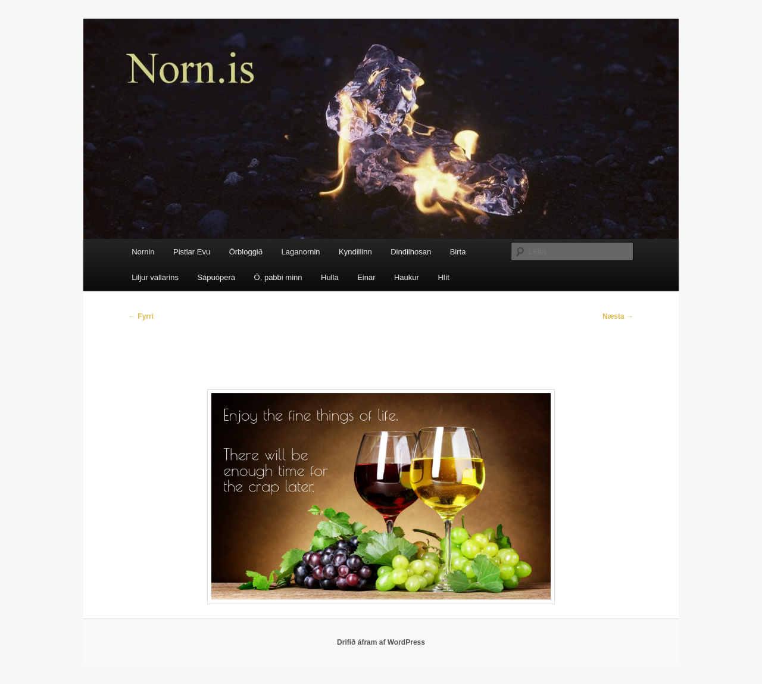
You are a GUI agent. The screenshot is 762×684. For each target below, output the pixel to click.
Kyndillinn (355, 251)
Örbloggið (246, 251)
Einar (366, 277)
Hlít (443, 277)
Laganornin (301, 251)
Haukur (406, 277)
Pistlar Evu (191, 251)
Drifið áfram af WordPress (381, 642)
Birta (458, 251)
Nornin (143, 251)
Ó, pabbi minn (278, 277)
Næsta (617, 316)
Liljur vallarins (155, 277)
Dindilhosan (411, 251)
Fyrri (141, 316)
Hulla (330, 277)
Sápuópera (216, 277)
